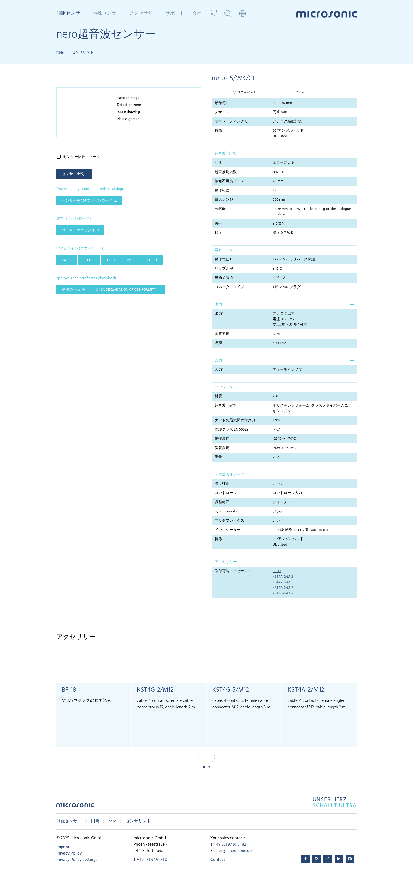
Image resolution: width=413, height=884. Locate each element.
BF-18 (277, 571)
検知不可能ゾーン (229, 181)
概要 (60, 53)
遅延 (218, 343)
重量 (218, 457)
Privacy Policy (69, 853)
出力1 (219, 314)
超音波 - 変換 (225, 406)
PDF (150, 260)
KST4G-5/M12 (283, 593)
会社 (197, 14)
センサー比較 (73, 174)
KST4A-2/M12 (283, 577)
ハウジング (224, 387)
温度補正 (222, 484)
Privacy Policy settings (76, 859)
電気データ (224, 250)
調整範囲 (222, 502)
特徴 (218, 131)
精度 (218, 233)
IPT (129, 260)
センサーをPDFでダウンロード (87, 201)
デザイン (222, 112)
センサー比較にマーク (81, 157)
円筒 (95, 821)
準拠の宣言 (71, 290)
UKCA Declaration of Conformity (126, 290)
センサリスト (83, 53)
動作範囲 (222, 103)
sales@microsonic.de (233, 850)
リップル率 (224, 269)
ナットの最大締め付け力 (235, 420)
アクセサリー (143, 14)
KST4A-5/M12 (283, 582)
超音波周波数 (226, 172)
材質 (218, 396)
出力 (218, 304)
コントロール (226, 493)
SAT (65, 260)
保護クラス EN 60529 (231, 430)
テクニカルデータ (229, 474)
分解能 (220, 209)
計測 (218, 163)
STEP (87, 260)
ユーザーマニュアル (78, 231)
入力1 (219, 370)
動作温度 (222, 439)
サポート (174, 14)
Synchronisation (227, 511)
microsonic (75, 806)
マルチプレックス (229, 521)
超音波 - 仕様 (225, 153)
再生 (218, 224)
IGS (108, 260)
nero (112, 821)
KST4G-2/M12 (283, 588)
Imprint (63, 847)
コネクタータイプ (229, 287)
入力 (218, 360)
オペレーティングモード (235, 121)
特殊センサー (107, 14)
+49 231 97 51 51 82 (230, 844)
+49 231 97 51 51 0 (152, 859)
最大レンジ (224, 200)
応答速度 (222, 334)
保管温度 (222, 448)
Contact (217, 859)
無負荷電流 (224, 278)
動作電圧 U (224, 259)
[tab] (284, 153)
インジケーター (227, 530)
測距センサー (70, 14)
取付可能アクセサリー (233, 571)
